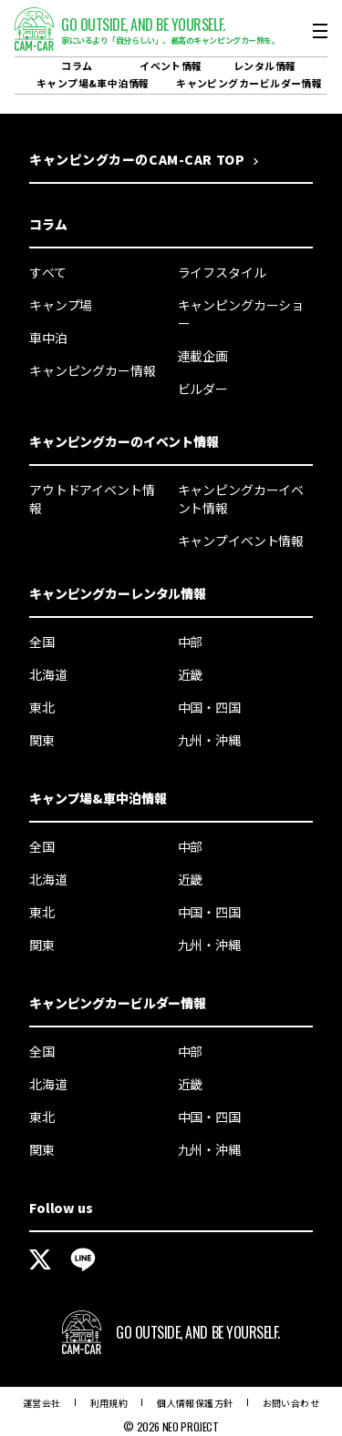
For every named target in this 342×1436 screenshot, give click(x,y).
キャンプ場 (60, 305)
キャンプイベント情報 (241, 540)
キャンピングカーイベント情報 (241, 498)
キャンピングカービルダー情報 (249, 83)
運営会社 (42, 1403)
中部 (190, 641)
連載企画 (203, 356)
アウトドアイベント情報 (92, 498)
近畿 (190, 674)
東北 (42, 707)
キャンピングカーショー (241, 314)
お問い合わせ (291, 1403)
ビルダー (203, 388)
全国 (42, 641)
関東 (42, 740)
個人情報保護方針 (195, 1403)
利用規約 (109, 1403)
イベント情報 (171, 65)
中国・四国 (209, 707)
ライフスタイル (222, 272)
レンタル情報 (264, 65)
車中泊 (48, 338)
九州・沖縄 (209, 740)
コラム (76, 65)
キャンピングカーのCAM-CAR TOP (136, 159)
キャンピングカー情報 (92, 370)
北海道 (48, 674)
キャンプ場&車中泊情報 (93, 83)
